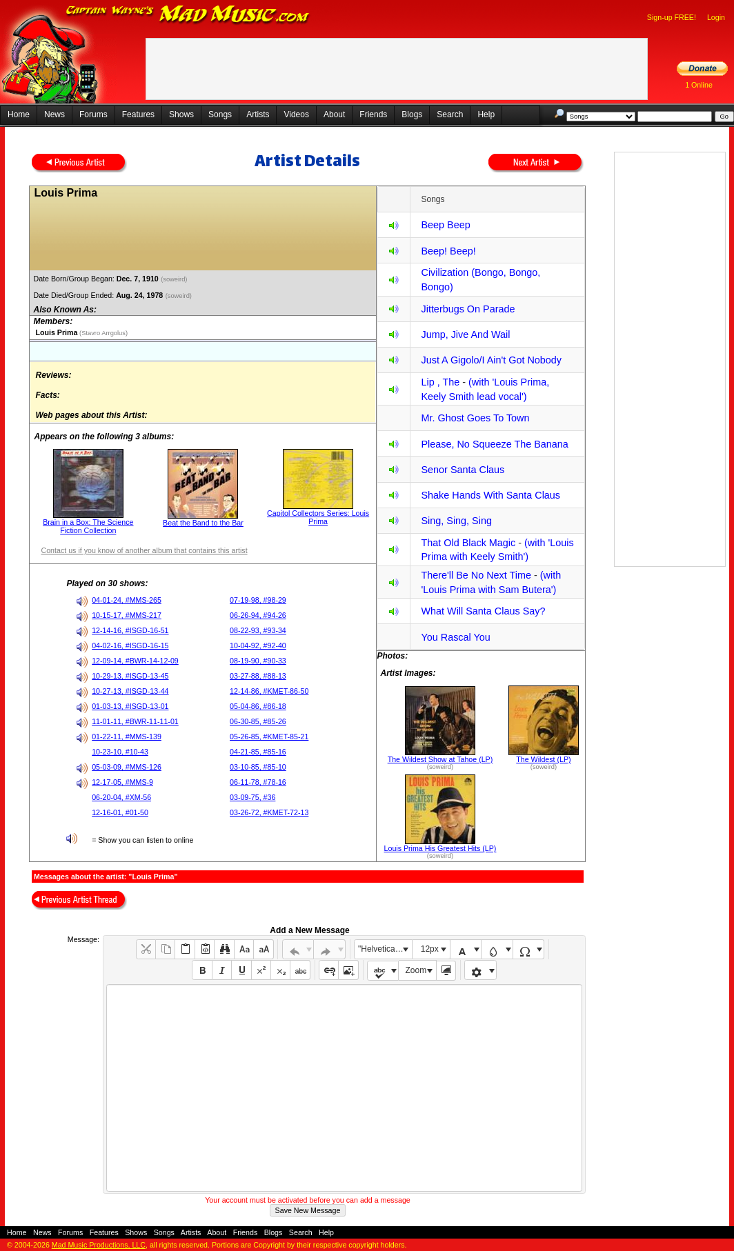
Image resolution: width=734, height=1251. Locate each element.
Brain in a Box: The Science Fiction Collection (88, 526)
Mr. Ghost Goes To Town (475, 417)
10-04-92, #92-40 (258, 645)
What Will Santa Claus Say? (483, 611)
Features (138, 114)
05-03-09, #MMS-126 (126, 767)
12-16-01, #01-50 (120, 812)
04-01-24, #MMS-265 (126, 600)
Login (716, 17)
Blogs (411, 114)
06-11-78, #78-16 (258, 782)
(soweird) (175, 279)
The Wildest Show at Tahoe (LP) (440, 759)
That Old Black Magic (468, 542)
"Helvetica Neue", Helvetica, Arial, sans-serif (385, 949)
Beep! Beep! (448, 251)
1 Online (699, 85)
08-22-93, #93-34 (258, 630)
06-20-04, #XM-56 (121, 797)
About (334, 114)
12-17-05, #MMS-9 (122, 782)
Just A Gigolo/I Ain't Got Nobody (491, 360)
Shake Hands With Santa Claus (490, 495)
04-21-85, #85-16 (258, 752)
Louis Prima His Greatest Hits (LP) (440, 848)
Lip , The (440, 382)
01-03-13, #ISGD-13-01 (130, 706)
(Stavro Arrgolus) (102, 333)
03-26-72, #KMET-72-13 (269, 812)
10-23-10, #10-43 (120, 752)
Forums (93, 114)
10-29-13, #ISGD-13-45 (130, 676)
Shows (181, 114)
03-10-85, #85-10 (258, 767)
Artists (257, 114)
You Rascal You (455, 637)
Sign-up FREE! (671, 17)
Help (486, 114)
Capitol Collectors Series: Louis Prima (318, 517)
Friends (373, 114)
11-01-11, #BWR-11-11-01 (135, 721)
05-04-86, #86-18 (258, 706)
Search (450, 114)
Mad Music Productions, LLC (99, 1245)
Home (19, 114)
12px (430, 949)
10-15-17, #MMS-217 (126, 615)
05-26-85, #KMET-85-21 (269, 736)
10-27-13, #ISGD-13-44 (130, 691)
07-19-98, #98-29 (258, 600)
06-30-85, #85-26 (258, 721)
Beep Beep (445, 224)
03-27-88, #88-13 (258, 676)
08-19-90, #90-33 (258, 661)
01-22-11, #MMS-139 (126, 736)
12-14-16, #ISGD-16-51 (130, 630)
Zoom (416, 970)
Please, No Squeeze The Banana (494, 444)
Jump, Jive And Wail (465, 334)
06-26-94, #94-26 (258, 615)
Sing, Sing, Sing (456, 520)
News (54, 114)
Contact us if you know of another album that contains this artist (144, 550)
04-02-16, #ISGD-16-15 (130, 645)
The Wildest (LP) (543, 759)
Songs (220, 114)
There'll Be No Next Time (476, 575)
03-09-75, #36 (252, 797)
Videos (296, 114)
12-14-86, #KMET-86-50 (269, 691)
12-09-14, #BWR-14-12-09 (135, 661)
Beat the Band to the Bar (203, 523)
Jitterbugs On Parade (468, 308)
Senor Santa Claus (462, 469)
